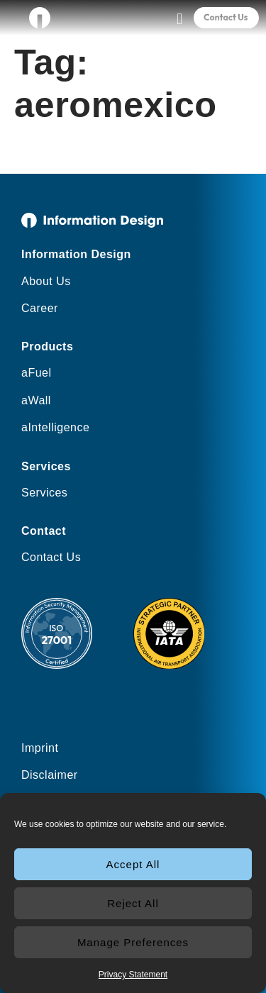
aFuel (36, 373)
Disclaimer (49, 775)
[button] (179, 18)
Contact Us (51, 557)
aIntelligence (55, 427)
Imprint (39, 748)
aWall (36, 400)
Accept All (133, 864)
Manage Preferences (133, 942)
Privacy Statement (133, 975)
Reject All (133, 903)
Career (39, 308)
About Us (46, 281)
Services (44, 493)
